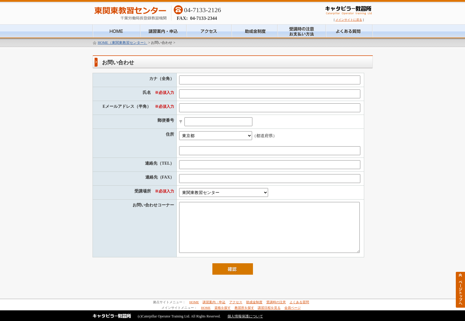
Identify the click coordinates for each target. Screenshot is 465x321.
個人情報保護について (245, 316)
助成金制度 (254, 302)
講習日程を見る (269, 307)
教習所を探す (244, 307)
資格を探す (222, 307)
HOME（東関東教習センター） (122, 43)
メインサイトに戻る (348, 19)
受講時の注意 (276, 302)
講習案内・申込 (214, 302)
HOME (194, 302)
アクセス (235, 302)
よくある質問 (299, 302)
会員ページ (292, 307)
